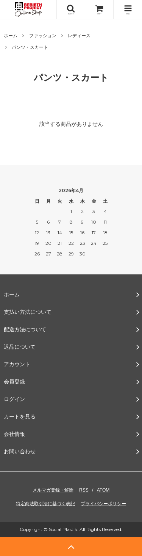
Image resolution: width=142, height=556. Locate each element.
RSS (84, 490)
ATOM (103, 490)
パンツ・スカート (30, 47)
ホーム (10, 35)
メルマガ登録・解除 (53, 490)
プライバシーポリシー (103, 503)
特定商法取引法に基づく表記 (45, 503)
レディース (79, 35)
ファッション (42, 35)
